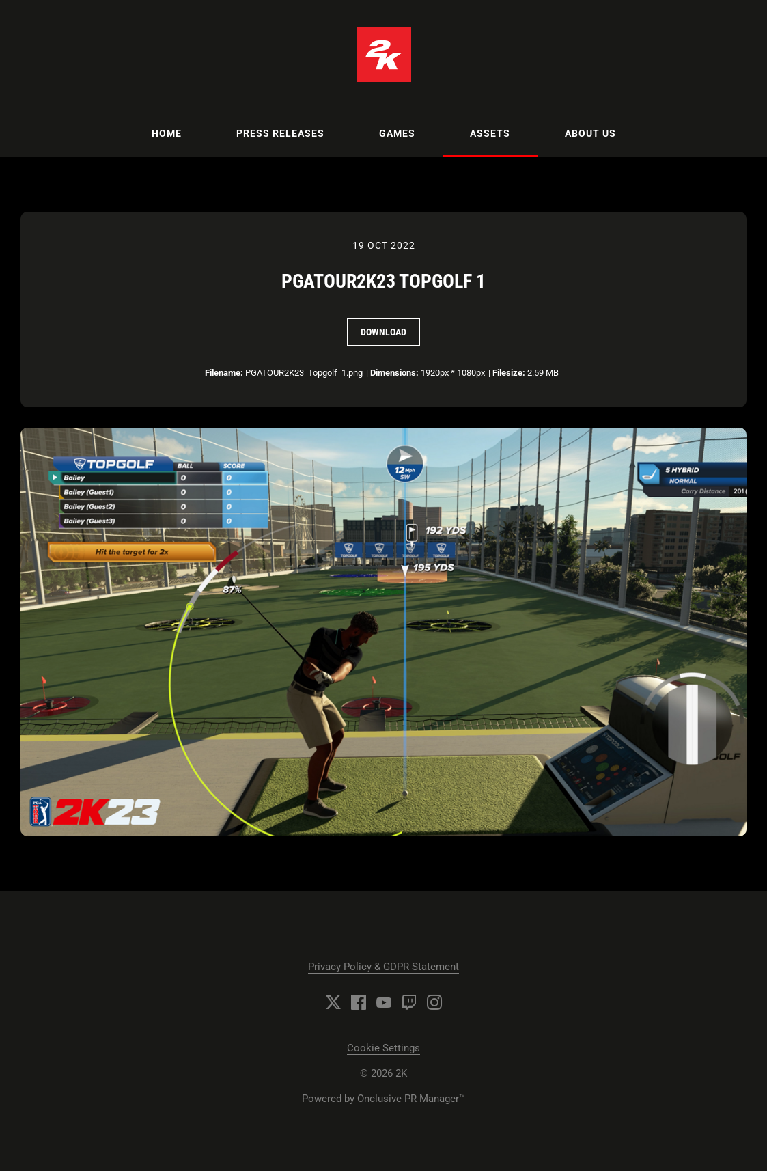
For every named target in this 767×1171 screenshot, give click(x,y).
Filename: (224, 373)
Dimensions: (394, 373)
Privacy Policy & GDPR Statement (383, 967)
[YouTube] (383, 1002)
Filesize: (508, 373)
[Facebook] (358, 1002)
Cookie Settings (383, 1048)
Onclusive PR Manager (408, 1098)
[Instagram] (434, 1002)
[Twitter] (333, 1002)
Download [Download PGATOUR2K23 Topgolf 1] (383, 332)
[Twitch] (409, 1002)
